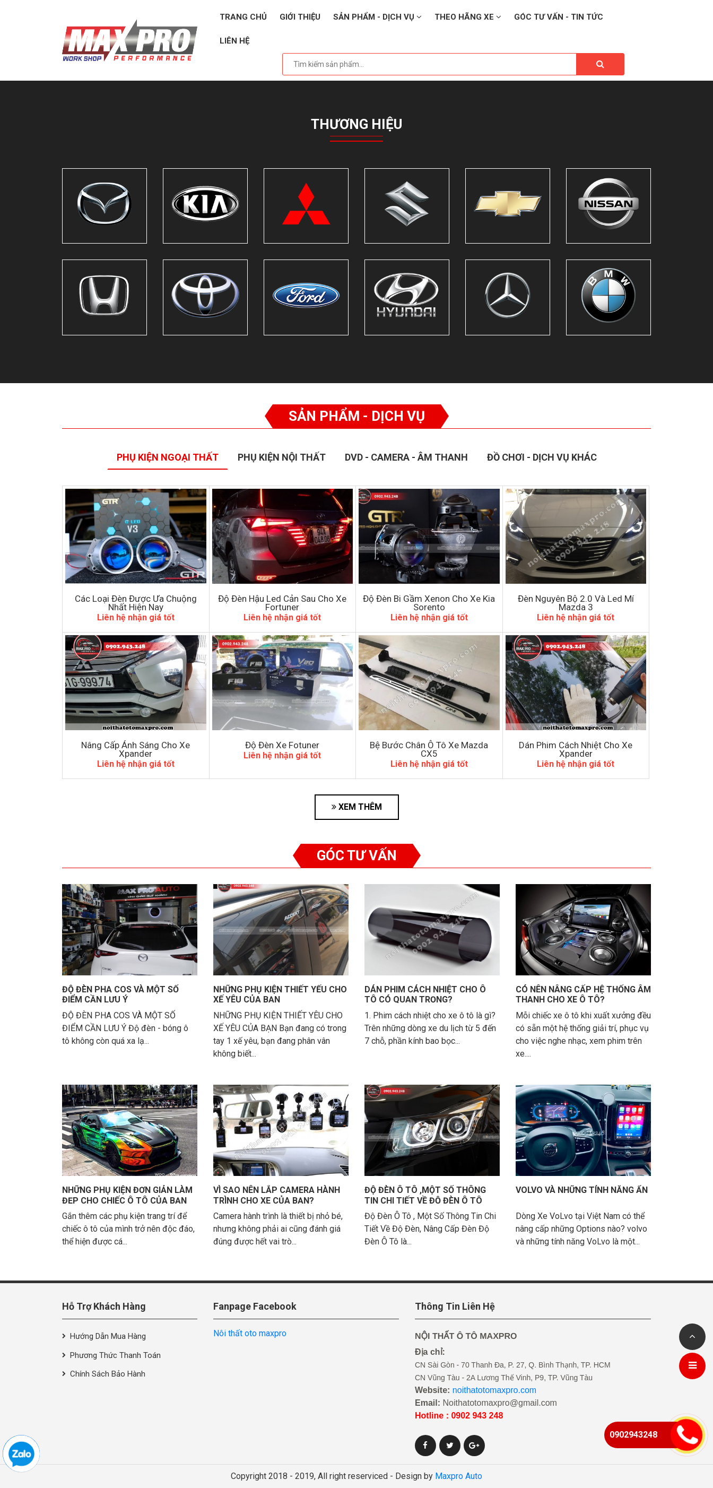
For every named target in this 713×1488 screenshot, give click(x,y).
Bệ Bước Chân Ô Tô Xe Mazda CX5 (429, 749)
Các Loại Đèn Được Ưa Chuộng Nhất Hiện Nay (136, 602)
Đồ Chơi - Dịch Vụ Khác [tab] (542, 457)
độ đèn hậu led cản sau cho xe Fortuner (282, 602)
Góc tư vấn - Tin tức (558, 17)
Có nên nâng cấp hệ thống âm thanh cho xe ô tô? (583, 994)
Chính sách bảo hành (107, 1374)
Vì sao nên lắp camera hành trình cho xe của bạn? (276, 1195)
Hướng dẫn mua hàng (108, 1336)
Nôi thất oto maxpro (249, 1333)
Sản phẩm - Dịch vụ (377, 17)
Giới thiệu (300, 17)
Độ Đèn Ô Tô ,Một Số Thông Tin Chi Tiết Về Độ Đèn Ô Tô (425, 1195)
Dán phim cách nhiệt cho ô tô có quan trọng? (425, 994)
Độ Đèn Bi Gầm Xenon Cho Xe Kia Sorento (429, 602)
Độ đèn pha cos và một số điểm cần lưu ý (120, 994)
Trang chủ (243, 17)
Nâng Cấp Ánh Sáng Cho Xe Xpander (135, 749)
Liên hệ (234, 41)
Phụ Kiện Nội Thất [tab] (282, 457)
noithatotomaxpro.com (494, 1390)
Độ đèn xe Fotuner (282, 745)
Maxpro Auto (458, 1476)
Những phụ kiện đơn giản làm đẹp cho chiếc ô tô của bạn (127, 1195)
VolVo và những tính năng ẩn (582, 1190)
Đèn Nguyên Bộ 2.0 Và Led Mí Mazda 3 (576, 602)
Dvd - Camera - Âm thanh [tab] (406, 457)
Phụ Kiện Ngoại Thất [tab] (168, 457)
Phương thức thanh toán (115, 1355)
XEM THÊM (357, 807)
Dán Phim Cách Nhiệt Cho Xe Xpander (575, 749)
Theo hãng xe (467, 17)
